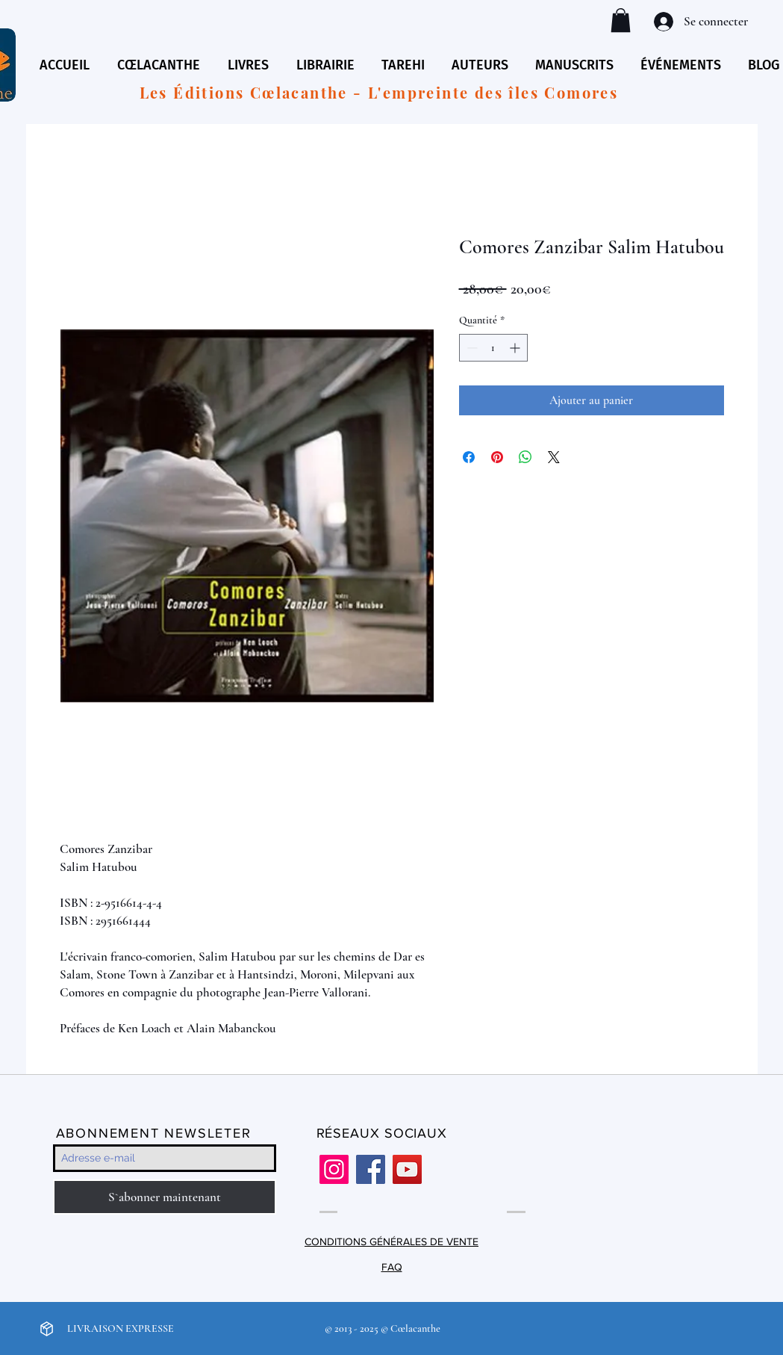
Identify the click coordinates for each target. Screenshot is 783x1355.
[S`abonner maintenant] (164, 1197)
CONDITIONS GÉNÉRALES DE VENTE (391, 1241)
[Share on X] (554, 457)
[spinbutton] (493, 348)
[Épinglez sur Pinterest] (497, 457)
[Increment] (516, 348)
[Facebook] (370, 1169)
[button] (621, 20)
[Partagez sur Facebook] (469, 457)
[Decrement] (470, 348)
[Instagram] (334, 1169)
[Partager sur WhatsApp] (525, 457)
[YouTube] (407, 1169)
